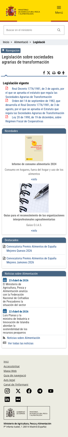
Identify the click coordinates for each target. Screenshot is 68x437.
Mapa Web (10, 371)
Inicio (6, 42)
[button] (59, 8)
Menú (59, 13)
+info (34, 179)
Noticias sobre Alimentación (23, 338)
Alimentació (21, 42)
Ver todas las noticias (18, 343)
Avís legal (9, 380)
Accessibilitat (12, 366)
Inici (6, 361)
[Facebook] (45, 73)
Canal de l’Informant (16, 384)
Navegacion (11, 50)
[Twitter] (49, 73)
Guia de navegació (15, 375)
